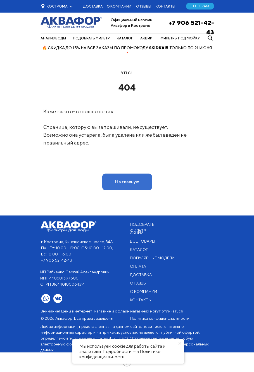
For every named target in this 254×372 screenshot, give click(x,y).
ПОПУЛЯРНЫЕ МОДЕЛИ (152, 258)
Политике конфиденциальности (119, 354)
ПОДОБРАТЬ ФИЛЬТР (91, 38)
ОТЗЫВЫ (143, 6)
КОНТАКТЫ (165, 6)
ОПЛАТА (138, 266)
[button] (57, 6)
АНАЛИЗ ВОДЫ (53, 38)
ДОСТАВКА (93, 6)
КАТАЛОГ (125, 38)
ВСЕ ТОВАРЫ (142, 241)
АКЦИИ (146, 38)
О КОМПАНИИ (119, 6)
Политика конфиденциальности (159, 318)
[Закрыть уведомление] (180, 343)
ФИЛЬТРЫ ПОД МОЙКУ (180, 38)
